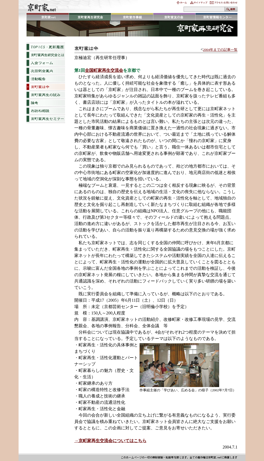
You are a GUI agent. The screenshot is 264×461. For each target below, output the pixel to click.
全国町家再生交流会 (104, 70)
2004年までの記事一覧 (220, 50)
